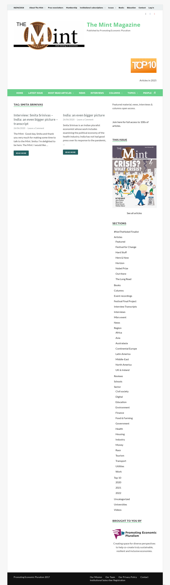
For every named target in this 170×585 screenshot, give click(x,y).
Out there (121, 273)
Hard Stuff (121, 252)
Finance (120, 412)
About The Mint (36, 7)
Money (119, 444)
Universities (120, 504)
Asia (118, 337)
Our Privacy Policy (128, 577)
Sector (117, 386)
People (147, 92)
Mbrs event (120, 317)
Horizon (120, 262)
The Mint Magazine (113, 24)
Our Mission (96, 577)
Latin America (123, 353)
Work (119, 471)
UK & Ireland (123, 369)
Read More (20, 152)
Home (19, 92)
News (82, 92)
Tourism (120, 455)
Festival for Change (126, 246)
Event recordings (123, 295)
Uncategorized (122, 499)
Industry (120, 439)
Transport (121, 460)
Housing (120, 434)
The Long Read (123, 278)
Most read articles (59, 92)
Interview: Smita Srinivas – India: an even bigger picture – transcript (36, 119)
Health (119, 428)
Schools (118, 381)
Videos (117, 509)
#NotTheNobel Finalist (126, 231)
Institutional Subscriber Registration (107, 580)
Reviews (118, 376)
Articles (118, 236)
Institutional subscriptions (91, 7)
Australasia (122, 343)
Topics (131, 92)
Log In (151, 7)
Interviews (97, 92)
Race (118, 450)
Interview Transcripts (125, 306)
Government (122, 423)
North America (124, 364)
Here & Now (122, 257)
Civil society (122, 391)
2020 (118, 482)
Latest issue (35, 92)
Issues (111, 7)
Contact (142, 7)
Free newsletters (55, 7)
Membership (71, 7)
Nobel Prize (122, 268)
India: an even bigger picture (84, 115)
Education (131, 7)
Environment (123, 407)
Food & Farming (124, 418)
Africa (119, 332)
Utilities (120, 466)
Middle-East (122, 359)
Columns (114, 92)
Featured (120, 241)
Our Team (110, 577)
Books (121, 7)
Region (117, 327)
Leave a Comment (36, 128)
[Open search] (155, 92)
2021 (118, 487)
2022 (118, 492)
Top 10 (117, 477)
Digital (119, 396)
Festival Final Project (125, 301)
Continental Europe (126, 348)
